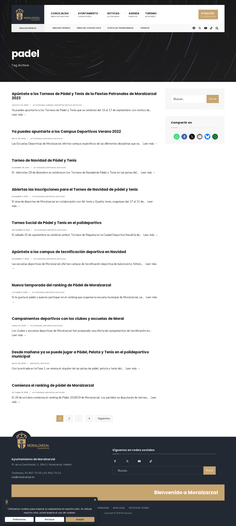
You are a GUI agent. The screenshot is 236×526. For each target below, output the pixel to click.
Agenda (49, 105)
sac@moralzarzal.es (23, 483)
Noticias (76, 105)
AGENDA (134, 15)
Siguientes (104, 425)
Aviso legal (119, 514)
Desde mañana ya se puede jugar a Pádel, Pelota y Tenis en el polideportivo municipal (79, 359)
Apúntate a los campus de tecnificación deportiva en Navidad (68, 255)
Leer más (150, 144)
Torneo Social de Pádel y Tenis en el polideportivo (56, 225)
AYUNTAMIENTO (88, 15)
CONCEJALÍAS (60, 15)
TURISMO (151, 15)
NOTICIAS (113, 15)
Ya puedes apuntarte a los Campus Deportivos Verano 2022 (66, 132)
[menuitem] (63, 14)
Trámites (144, 28)
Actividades (38, 105)
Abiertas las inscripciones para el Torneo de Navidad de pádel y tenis (74, 191)
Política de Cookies (139, 514)
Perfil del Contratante (89, 28)
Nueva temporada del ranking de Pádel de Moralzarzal (61, 288)
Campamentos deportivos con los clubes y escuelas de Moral (67, 323)
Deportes (59, 105)
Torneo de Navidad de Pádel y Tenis (43, 161)
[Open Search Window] (217, 28)
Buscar (212, 98)
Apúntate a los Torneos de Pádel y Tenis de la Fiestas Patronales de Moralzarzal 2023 (83, 96)
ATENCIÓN (208, 15)
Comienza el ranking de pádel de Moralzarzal (52, 391)
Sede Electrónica (61, 28)
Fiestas (68, 105)
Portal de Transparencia (121, 28)
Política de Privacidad (97, 514)
